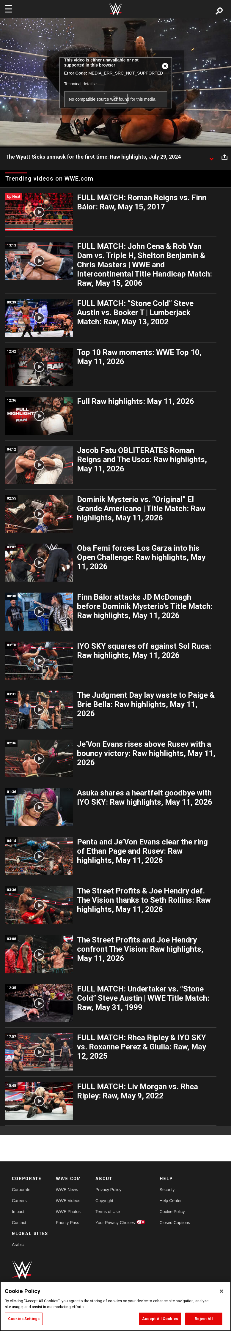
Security (167, 1189)
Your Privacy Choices (115, 1222)
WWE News (67, 1189)
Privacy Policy (108, 1189)
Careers (19, 1200)
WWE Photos (68, 1211)
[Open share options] (224, 157)
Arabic (18, 1244)
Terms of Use (107, 1211)
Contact (19, 1222)
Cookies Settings (24, 1318)
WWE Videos (68, 1200)
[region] (115, 1306)
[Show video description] (211, 157)
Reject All (204, 1318)
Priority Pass (67, 1222)
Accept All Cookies (160, 1318)
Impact (18, 1211)
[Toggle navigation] (9, 9)
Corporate (21, 1189)
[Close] (221, 1291)
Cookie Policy (172, 1211)
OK (115, 98)
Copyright (104, 1200)
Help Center (171, 1200)
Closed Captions (175, 1222)
